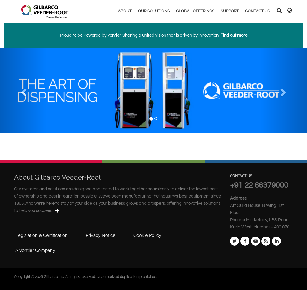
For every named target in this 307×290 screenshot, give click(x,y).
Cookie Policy (147, 235)
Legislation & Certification (41, 235)
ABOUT (125, 11)
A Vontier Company (35, 250)
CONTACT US (257, 11)
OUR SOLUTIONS (154, 11)
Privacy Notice (100, 235)
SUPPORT (230, 11)
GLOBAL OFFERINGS (195, 11)
